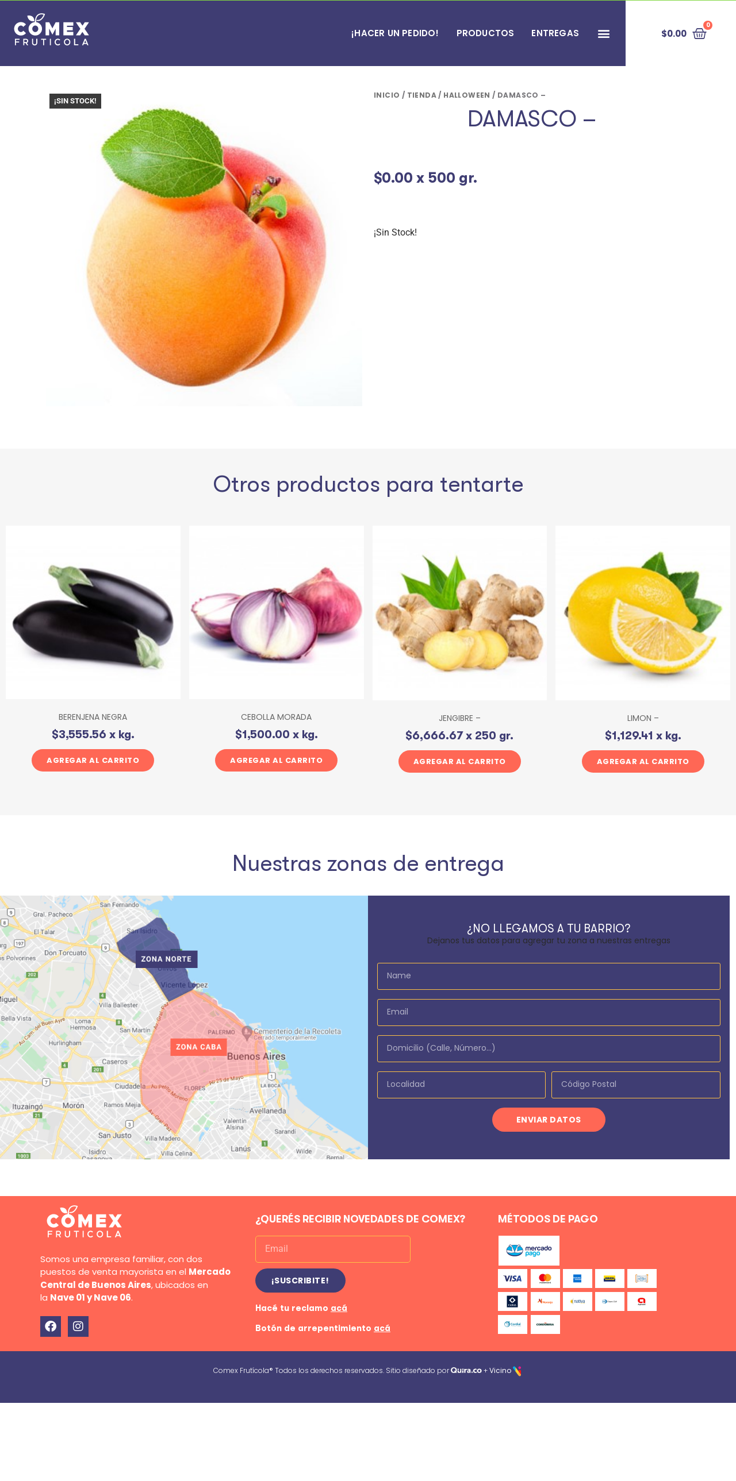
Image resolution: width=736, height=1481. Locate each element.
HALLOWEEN (466, 95)
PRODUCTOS (486, 33)
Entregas (555, 33)
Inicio (387, 95)
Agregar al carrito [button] (93, 760)
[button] (603, 33)
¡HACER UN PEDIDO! (395, 33)
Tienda (421, 95)
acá (339, 1308)
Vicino (500, 1370)
